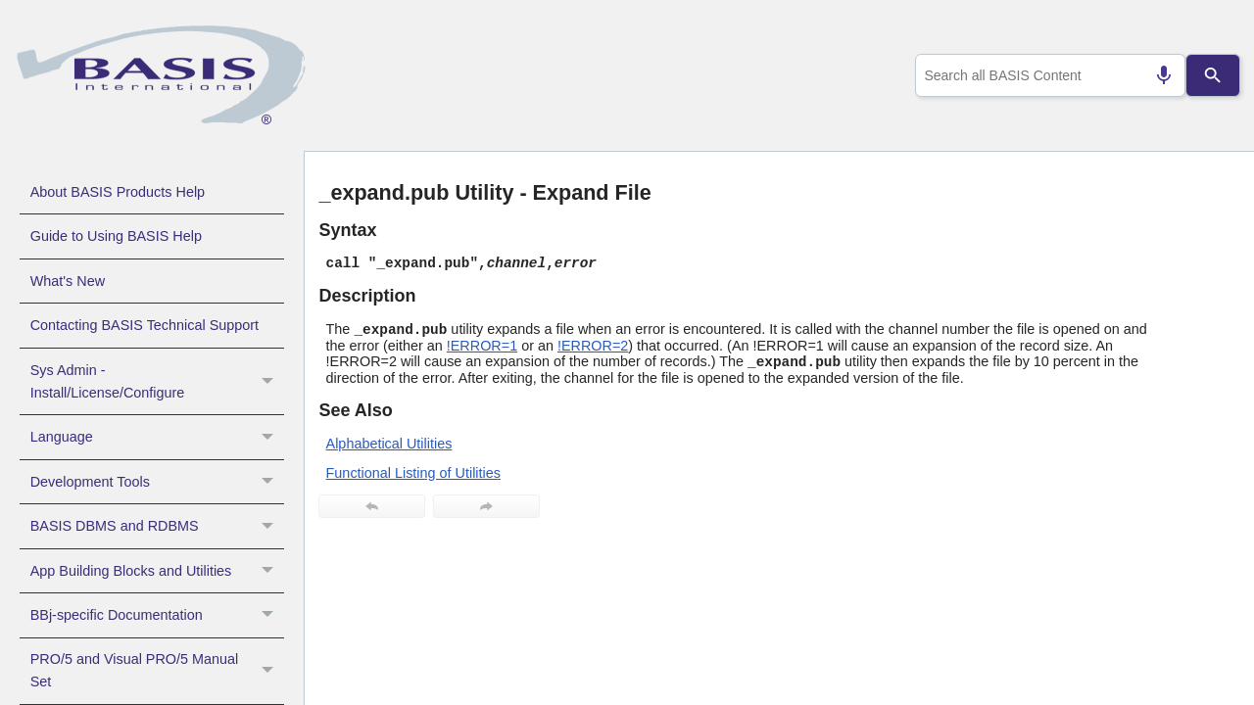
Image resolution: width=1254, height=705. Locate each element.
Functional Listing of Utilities (413, 473)
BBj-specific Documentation (157, 614)
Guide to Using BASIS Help (116, 236)
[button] (270, 382)
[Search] (1213, 75)
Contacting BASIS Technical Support (144, 325)
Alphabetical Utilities (389, 443)
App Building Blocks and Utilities (157, 570)
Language (157, 436)
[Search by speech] (1156, 75)
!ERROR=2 (592, 345)
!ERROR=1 (482, 345)
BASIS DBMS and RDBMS (157, 525)
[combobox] (1046, 75)
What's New (67, 281)
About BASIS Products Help (117, 192)
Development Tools (157, 481)
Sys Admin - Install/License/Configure (157, 382)
